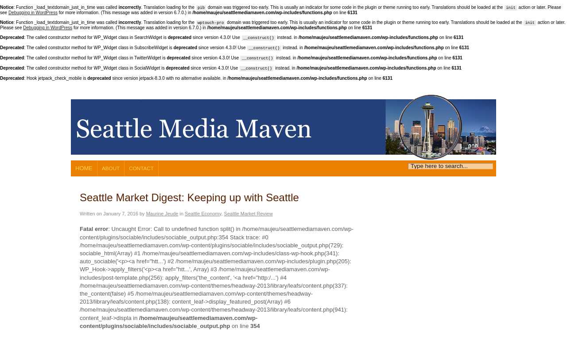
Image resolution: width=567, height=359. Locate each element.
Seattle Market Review (248, 213)
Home (84, 168)
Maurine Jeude (162, 213)
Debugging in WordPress (33, 12)
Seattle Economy (203, 213)
